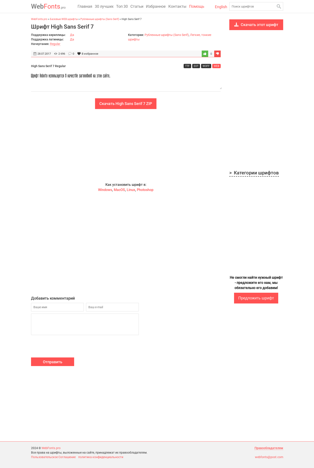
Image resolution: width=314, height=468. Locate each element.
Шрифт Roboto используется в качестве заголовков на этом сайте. (126, 80)
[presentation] (64, 347)
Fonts (48, 6)
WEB (216, 66)
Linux (131, 190)
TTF (187, 66)
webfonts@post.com (269, 457)
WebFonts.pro (51, 448)
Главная (85, 6)
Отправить (52, 362)
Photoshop (145, 190)
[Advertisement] (126, 145)
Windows (105, 190)
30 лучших (104, 6)
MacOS (119, 190)
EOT (196, 66)
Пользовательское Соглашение (53, 457)
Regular (55, 44)
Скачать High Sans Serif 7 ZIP (125, 103)
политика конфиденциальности (100, 457)
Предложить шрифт (256, 298)
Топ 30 (122, 6)
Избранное (156, 6)
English (221, 7)
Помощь (196, 6)
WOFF (206, 66)
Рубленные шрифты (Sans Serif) (167, 35)
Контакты (177, 6)
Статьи (136, 6)
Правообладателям (269, 448)
